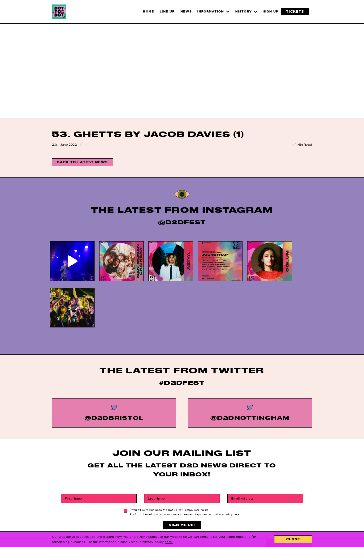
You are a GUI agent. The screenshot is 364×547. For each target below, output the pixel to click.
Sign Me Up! (182, 476)
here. (169, 541)
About (225, 515)
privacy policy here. (227, 465)
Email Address (242, 449)
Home (119, 502)
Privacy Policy (181, 515)
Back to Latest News (82, 162)
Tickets (121, 515)
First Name (73, 449)
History (174, 509)
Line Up (121, 522)
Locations (229, 502)
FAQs (171, 502)
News (119, 509)
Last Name (156, 449)
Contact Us (230, 509)
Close (293, 539)
